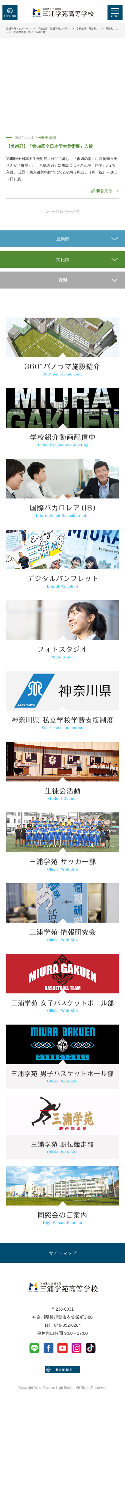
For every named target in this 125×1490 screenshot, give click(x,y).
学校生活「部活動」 (87, 28)
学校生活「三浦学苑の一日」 (54, 28)
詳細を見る (102, 190)
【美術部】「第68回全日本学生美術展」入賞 (49, 146)
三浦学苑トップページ (18, 28)
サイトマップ (62, 1253)
